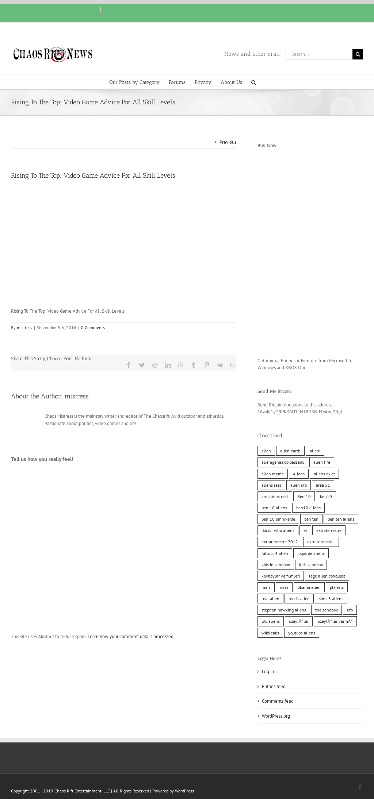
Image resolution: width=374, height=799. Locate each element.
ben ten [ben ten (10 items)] (311, 519)
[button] (253, 81)
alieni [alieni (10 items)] (315, 450)
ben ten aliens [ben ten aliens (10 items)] (341, 519)
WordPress (184, 791)
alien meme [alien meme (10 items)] (273, 473)
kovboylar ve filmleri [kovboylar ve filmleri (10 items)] (281, 576)
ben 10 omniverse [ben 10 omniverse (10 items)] (278, 519)
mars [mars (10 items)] (266, 587)
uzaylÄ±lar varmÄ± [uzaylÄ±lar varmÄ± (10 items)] (335, 621)
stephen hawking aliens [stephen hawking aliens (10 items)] (284, 610)
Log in (268, 671)
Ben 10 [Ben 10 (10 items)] (304, 496)
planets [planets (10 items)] (337, 587)
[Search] (357, 54)
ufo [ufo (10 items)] (350, 610)
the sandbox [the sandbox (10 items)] (326, 610)
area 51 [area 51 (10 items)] (323, 485)
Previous (228, 142)
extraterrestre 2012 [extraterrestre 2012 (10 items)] (280, 541)
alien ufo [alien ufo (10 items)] (298, 485)
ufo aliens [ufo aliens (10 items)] (271, 621)
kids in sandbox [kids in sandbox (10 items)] (276, 564)
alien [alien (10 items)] (266, 450)
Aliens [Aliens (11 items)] (299, 473)
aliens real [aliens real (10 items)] (271, 485)
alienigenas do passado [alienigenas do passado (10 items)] (283, 462)
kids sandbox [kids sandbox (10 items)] (311, 564)
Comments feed (278, 701)
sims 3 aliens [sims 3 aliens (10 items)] (331, 598)
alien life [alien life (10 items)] (321, 462)
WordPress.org (276, 716)
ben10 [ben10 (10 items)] (326, 496)
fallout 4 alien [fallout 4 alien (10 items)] (275, 553)
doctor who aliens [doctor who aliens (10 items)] (278, 530)
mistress (24, 327)
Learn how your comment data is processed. (131, 636)
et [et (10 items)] (305, 530)
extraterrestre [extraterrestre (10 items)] (328, 530)
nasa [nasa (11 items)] (284, 587)
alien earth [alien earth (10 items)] (290, 450)
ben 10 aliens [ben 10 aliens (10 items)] (274, 507)
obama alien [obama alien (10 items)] (309, 587)
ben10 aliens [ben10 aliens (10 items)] (308, 507)
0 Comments (93, 327)
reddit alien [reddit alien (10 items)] (299, 598)
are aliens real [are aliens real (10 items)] (275, 496)
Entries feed (274, 686)
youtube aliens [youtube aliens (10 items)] (301, 633)
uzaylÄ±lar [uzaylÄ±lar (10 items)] (299, 621)
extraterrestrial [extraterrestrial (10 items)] (321, 541)
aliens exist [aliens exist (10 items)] (324, 473)
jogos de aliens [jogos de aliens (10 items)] (311, 553)
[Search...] (319, 54)
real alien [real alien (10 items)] (270, 598)
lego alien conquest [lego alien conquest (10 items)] (327, 576)
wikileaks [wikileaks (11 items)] (270, 633)
